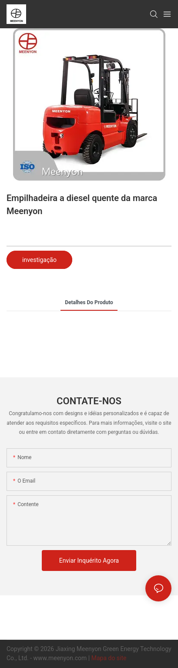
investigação (39, 259)
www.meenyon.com (61, 658)
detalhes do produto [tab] (89, 302)
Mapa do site (109, 658)
